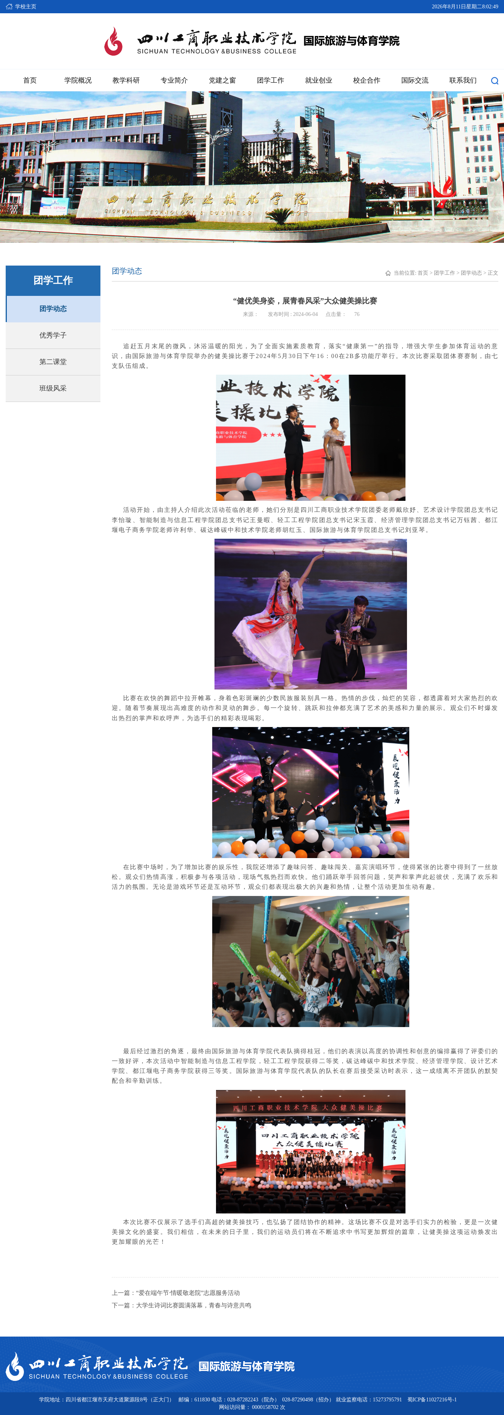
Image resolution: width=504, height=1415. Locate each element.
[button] (494, 80)
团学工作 (270, 80)
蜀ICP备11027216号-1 (432, 1399)
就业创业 (318, 80)
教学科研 (126, 80)
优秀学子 (53, 335)
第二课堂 (53, 362)
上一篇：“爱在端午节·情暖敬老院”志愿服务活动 (176, 1293)
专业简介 (174, 80)
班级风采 (53, 388)
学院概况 (78, 80)
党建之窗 (222, 80)
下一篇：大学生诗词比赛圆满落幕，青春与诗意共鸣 (181, 1305)
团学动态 (53, 309)
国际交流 (415, 80)
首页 (30, 80)
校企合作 (366, 80)
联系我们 (463, 80)
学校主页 (25, 6)
